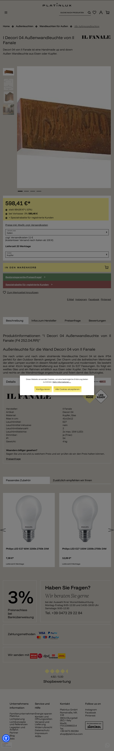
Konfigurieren (43, 389)
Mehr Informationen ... (62, 382)
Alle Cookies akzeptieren (67, 389)
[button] (6, 738)
